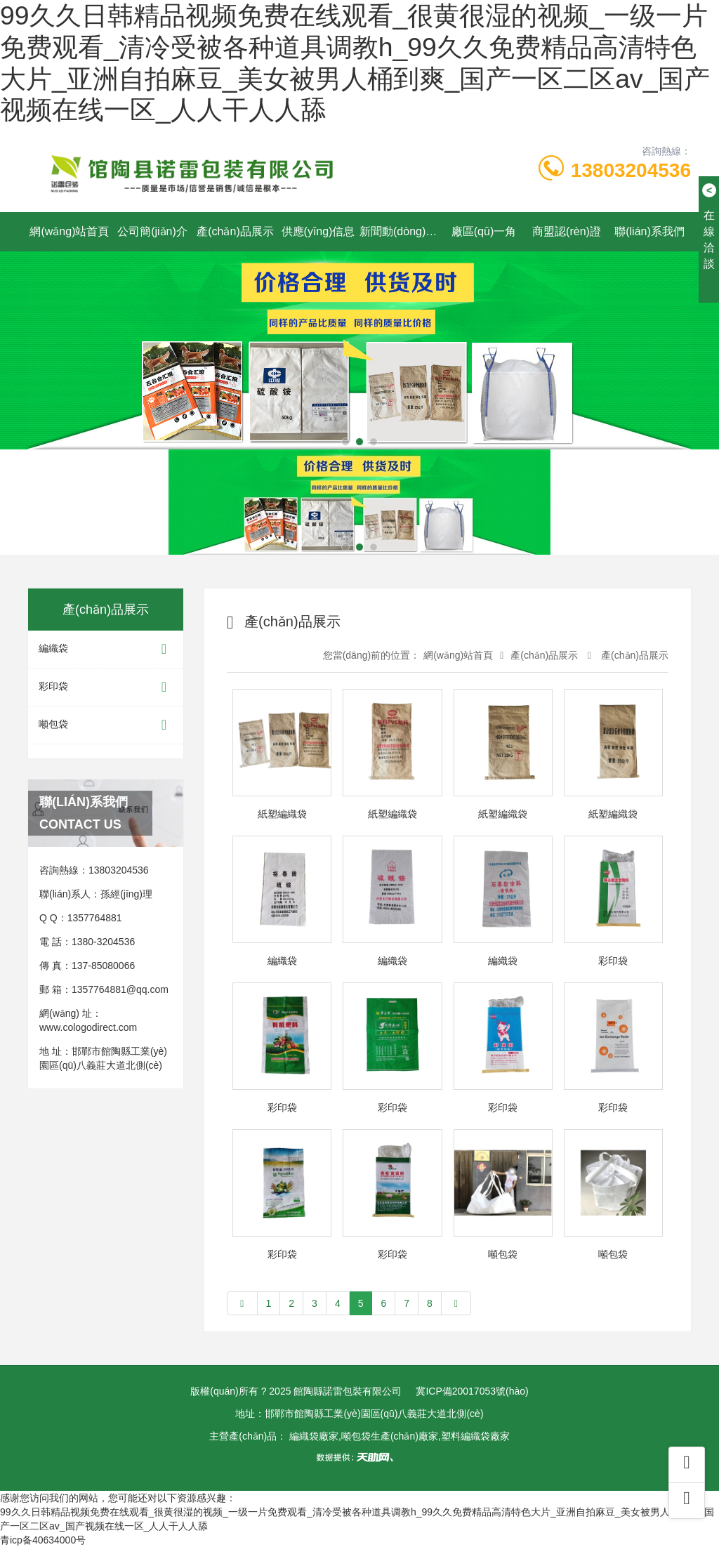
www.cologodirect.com (88, 1027)
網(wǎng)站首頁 (69, 231)
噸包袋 (106, 725)
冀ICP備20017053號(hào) (472, 1391)
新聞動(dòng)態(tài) (401, 231)
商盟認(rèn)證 (566, 231)
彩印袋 (106, 687)
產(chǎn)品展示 (235, 231)
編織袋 (106, 649)
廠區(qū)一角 (483, 231)
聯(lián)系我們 (649, 231)
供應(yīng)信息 (318, 231)
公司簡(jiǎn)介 (152, 231)
